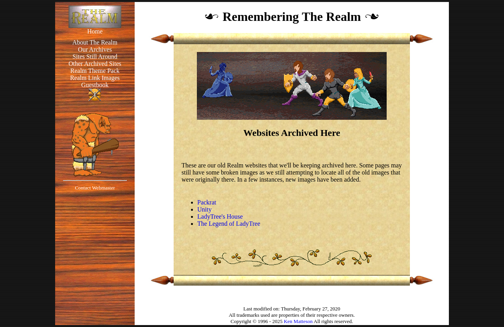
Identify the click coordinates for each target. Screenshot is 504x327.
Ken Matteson (298, 321)
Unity (204, 209)
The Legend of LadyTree (228, 223)
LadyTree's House (220, 216)
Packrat (206, 202)
